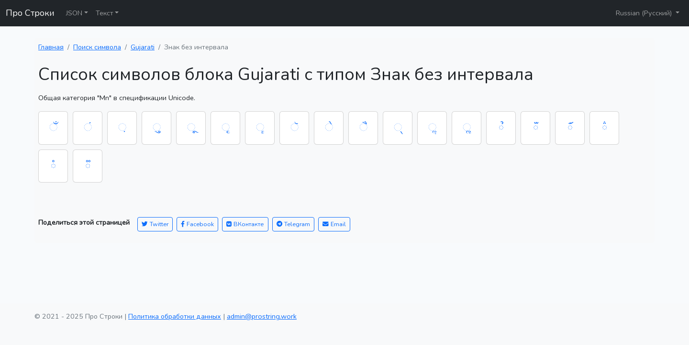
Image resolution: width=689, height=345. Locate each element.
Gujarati (143, 47)
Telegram (293, 224)
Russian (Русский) (645, 13)
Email (334, 224)
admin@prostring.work (262, 316)
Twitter (155, 224)
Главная (51, 47)
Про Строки (30, 13)
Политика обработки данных (174, 316)
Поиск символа (97, 47)
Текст (104, 13)
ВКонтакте (245, 224)
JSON (74, 13)
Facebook (197, 224)
